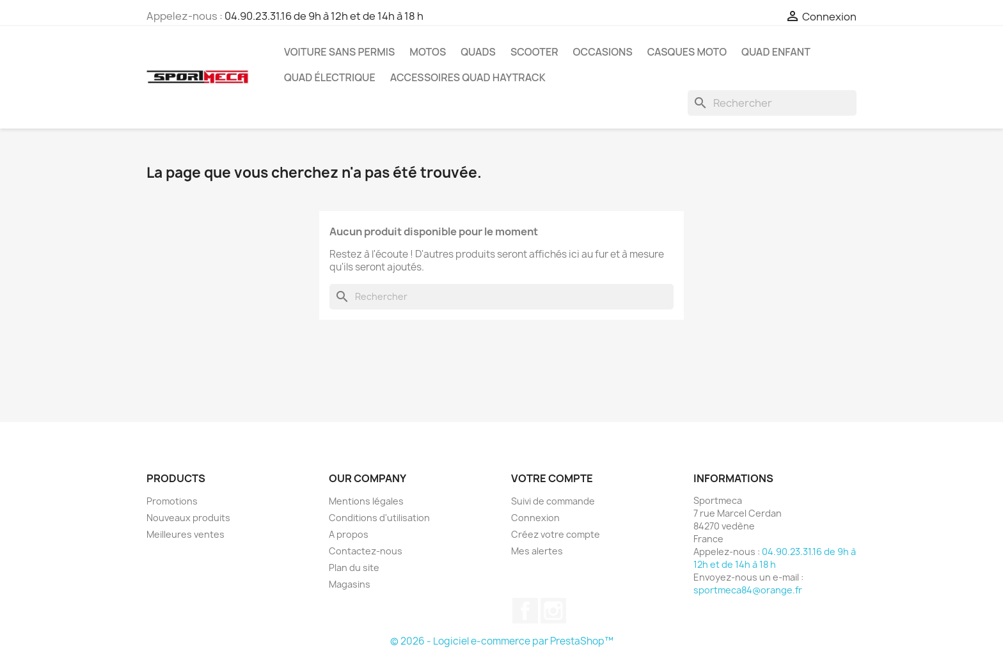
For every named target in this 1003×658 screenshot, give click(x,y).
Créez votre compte (555, 534)
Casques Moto (687, 52)
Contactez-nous (365, 551)
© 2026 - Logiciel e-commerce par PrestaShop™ (501, 641)
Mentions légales (366, 501)
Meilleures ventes (185, 534)
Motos (427, 52)
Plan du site (354, 567)
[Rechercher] (772, 103)
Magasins (349, 584)
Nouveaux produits (188, 518)
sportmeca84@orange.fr (747, 590)
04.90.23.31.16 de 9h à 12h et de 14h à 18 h (324, 16)
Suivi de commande (553, 501)
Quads (478, 52)
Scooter (534, 52)
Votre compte (552, 478)
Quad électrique (329, 77)
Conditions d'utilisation (379, 518)
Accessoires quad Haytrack (468, 77)
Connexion (535, 518)
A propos (348, 534)
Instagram (553, 610)
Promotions (172, 501)
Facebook (525, 610)
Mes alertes (537, 551)
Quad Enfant (775, 52)
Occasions (603, 52)
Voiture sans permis (339, 52)
